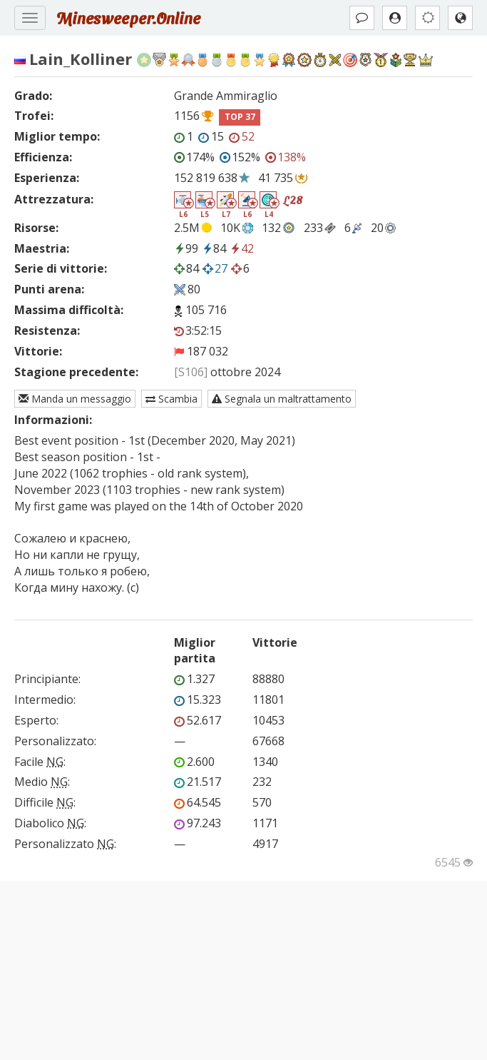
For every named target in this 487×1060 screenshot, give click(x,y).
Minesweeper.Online (128, 18)
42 (242, 248)
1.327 (194, 679)
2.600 (194, 761)
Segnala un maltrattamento (282, 398)
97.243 (197, 823)
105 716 (206, 310)
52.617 (197, 720)
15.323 (197, 699)
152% (240, 157)
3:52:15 (198, 330)
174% (194, 157)
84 (214, 248)
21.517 (197, 781)
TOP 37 (240, 117)
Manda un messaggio (75, 398)
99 (186, 248)
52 (242, 136)
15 (211, 136)
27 (215, 268)
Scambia (171, 398)
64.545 (197, 802)
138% (285, 157)
